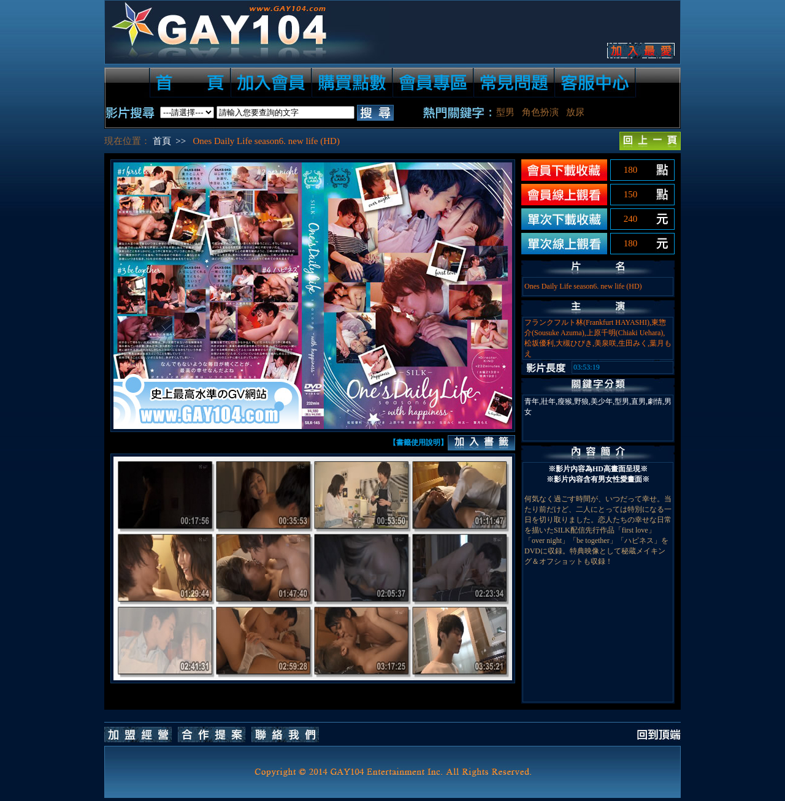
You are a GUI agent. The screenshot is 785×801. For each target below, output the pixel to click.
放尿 (575, 112)
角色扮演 (540, 112)
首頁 (162, 141)
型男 (505, 112)
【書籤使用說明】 (418, 442)
